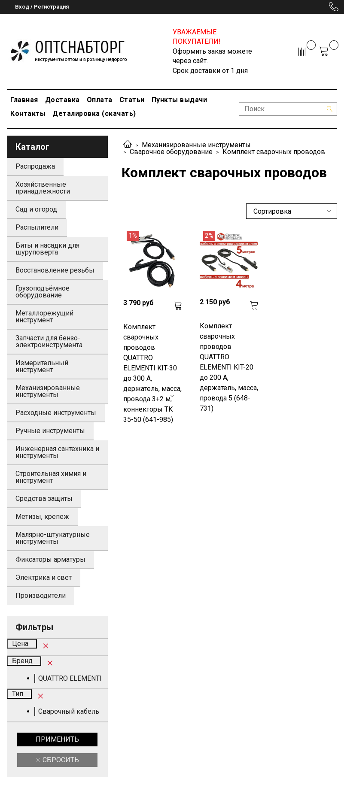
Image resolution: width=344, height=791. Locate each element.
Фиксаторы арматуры (50, 559)
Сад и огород (36, 209)
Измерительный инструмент (41, 366)
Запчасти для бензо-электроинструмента (48, 341)
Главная (24, 100)
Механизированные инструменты (196, 145)
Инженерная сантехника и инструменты (57, 452)
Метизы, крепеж (42, 516)
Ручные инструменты (50, 431)
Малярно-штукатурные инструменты (52, 538)
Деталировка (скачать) (94, 113)
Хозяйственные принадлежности (42, 187)
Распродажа (35, 166)
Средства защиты (44, 498)
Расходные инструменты (55, 413)
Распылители (36, 227)
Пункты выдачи (179, 100)
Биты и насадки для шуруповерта (47, 248)
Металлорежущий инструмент (44, 316)
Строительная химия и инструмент (50, 477)
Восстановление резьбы (54, 270)
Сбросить (60, 760)
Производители (40, 595)
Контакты (28, 113)
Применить (57, 739)
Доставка (62, 100)
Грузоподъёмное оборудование (42, 291)
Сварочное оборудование (171, 152)
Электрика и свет (43, 577)
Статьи (132, 100)
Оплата (100, 100)
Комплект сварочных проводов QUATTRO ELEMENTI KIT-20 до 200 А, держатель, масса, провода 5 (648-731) (229, 367)
